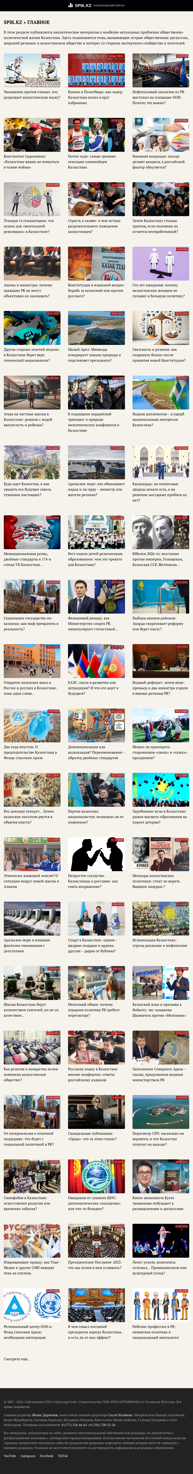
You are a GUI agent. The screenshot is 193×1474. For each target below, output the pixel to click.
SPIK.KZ (83, 5)
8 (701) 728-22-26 (102, 1425)
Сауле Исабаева (120, 1415)
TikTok (63, 1456)
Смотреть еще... (17, 1359)
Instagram (28, 1456)
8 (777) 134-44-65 (74, 1425)
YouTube (10, 1456)
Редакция (41, 1448)
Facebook (46, 1456)
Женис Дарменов (45, 1415)
